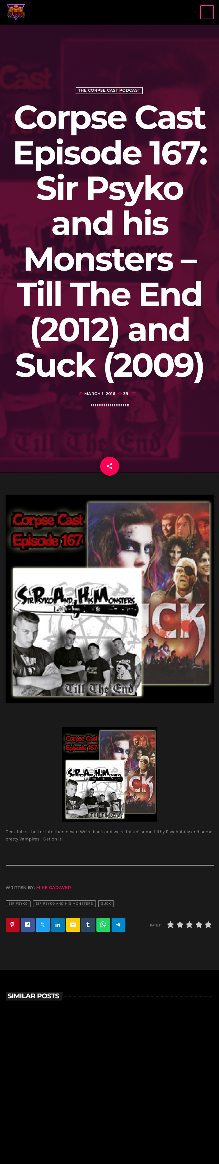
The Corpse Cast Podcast (109, 90)
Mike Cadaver (53, 887)
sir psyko (18, 904)
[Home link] (16, 12)
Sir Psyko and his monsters (64, 904)
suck (106, 904)
